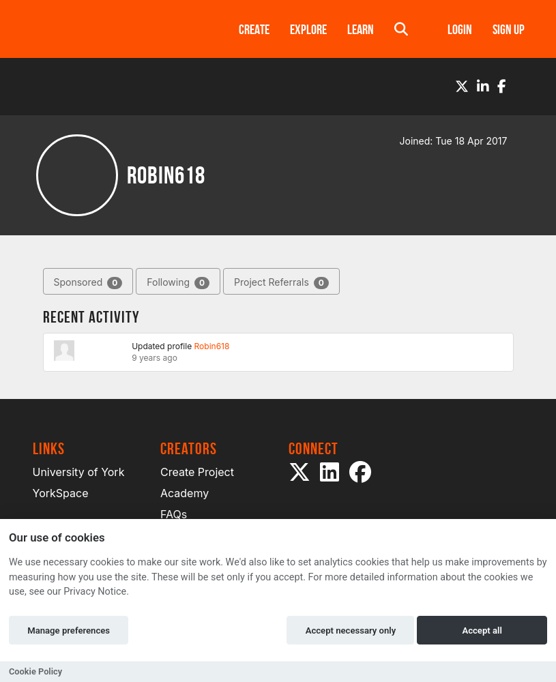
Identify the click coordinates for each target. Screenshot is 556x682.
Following (178, 282)
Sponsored (88, 282)
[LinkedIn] (483, 86)
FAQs (173, 514)
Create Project (197, 472)
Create (254, 29)
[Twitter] (462, 86)
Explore (308, 29)
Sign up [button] (509, 29)
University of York (79, 472)
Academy (184, 493)
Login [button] (460, 29)
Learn (360, 29)
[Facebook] (501, 86)
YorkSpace (61, 493)
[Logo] (118, 29)
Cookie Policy (35, 671)
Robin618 (212, 346)
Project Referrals (281, 282)
